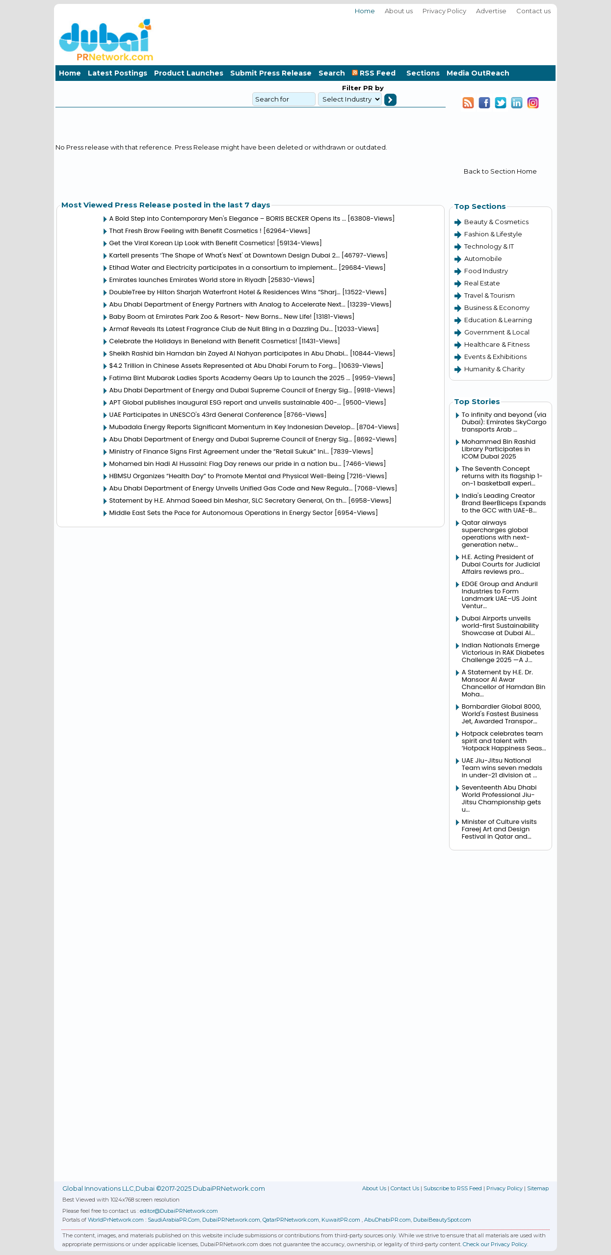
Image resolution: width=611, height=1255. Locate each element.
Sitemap (538, 1188)
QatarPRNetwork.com (291, 1219)
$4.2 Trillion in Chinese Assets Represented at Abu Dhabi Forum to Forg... (223, 365)
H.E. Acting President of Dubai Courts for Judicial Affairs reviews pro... (501, 564)
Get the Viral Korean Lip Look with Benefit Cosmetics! (192, 243)
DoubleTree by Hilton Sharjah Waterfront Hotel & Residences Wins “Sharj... (225, 292)
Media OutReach (478, 73)
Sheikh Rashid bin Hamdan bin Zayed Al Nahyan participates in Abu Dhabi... (228, 353)
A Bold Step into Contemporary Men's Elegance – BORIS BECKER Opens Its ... (227, 218)
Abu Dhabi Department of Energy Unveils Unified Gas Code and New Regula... (231, 488)
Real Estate (482, 283)
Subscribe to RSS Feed (453, 1188)
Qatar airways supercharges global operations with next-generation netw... (496, 533)
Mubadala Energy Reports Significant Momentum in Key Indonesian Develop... (232, 427)
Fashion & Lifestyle (493, 234)
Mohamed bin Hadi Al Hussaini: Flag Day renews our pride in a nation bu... (225, 463)
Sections (423, 73)
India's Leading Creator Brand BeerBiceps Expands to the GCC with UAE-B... (504, 503)
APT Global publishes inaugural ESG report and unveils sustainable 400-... (225, 402)
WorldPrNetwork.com (116, 1219)
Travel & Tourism (489, 295)
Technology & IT (489, 246)
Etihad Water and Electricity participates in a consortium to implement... (223, 267)
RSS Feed (375, 73)
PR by (372, 88)
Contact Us (405, 1188)
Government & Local (497, 332)
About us (399, 11)
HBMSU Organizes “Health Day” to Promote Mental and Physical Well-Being (227, 476)
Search (332, 73)
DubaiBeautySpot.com (442, 1219)
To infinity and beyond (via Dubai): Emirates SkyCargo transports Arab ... (504, 422)
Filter (351, 88)
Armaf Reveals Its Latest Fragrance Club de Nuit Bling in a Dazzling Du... (221, 328)
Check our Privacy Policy (495, 1244)
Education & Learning (498, 320)
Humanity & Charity (494, 369)
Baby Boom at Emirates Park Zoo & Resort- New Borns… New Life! (210, 316)
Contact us (533, 11)
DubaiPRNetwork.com (231, 1219)
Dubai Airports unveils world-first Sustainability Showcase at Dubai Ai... (500, 626)
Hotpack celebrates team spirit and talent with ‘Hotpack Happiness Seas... (504, 741)
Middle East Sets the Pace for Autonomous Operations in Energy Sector (221, 512)
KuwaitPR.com (340, 1219)
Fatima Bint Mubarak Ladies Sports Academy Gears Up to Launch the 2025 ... (229, 378)
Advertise (491, 11)
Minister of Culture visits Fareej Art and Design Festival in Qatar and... (499, 829)
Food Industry (486, 271)
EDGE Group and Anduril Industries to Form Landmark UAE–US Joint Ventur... (500, 595)
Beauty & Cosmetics (496, 222)
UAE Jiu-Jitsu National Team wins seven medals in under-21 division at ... (502, 768)
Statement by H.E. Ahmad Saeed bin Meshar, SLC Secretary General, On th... (227, 500)
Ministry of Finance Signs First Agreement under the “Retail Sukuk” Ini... (219, 451)
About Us (374, 1188)
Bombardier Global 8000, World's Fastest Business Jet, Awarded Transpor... (501, 714)
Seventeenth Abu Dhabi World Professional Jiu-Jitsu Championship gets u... (501, 798)
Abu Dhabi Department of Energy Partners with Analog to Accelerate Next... (227, 304)
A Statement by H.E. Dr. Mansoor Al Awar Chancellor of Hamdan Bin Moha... (504, 683)
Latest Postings (117, 73)
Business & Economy (497, 307)
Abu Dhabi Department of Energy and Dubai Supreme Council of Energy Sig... (230, 390)
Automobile (483, 258)
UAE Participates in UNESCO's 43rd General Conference (195, 414)
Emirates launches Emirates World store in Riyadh (187, 279)
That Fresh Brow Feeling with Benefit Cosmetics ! (185, 230)
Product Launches (188, 73)
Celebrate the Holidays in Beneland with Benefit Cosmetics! (203, 341)
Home (365, 11)
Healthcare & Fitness (497, 344)
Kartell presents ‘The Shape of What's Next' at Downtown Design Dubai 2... (224, 255)
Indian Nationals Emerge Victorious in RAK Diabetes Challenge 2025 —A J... (503, 652)
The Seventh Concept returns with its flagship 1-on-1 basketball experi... (502, 476)
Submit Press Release (271, 73)
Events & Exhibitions (495, 356)
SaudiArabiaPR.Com (174, 1219)
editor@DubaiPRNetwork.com (179, 1210)
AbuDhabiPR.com (387, 1219)
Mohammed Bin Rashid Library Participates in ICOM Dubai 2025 (498, 449)
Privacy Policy (444, 11)
